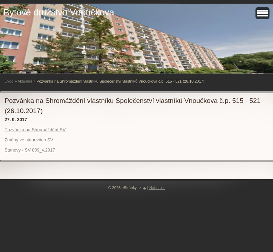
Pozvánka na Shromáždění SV (35, 129)
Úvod (9, 81)
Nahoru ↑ (157, 188)
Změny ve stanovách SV (29, 139)
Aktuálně (25, 81)
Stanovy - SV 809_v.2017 (30, 150)
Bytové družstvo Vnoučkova (59, 12)
